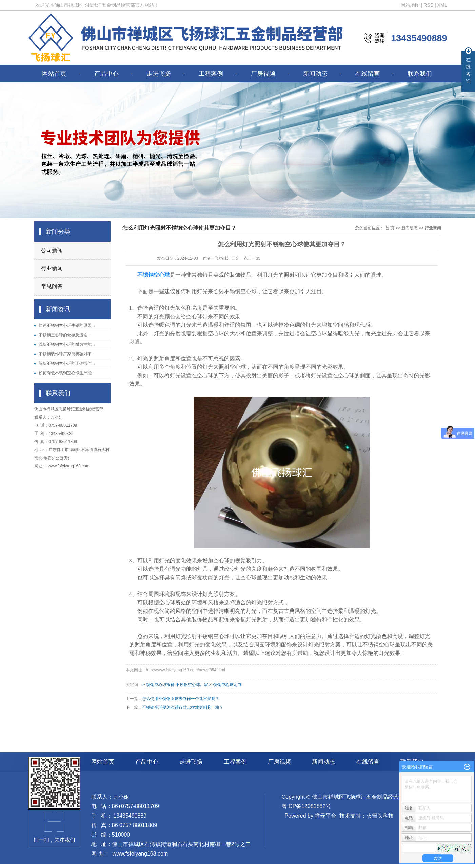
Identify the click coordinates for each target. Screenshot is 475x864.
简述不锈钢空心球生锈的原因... (67, 325)
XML (442, 5)
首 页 (389, 228)
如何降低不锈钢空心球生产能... (67, 372)
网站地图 (410, 5)
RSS (428, 5)
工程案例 (211, 73)
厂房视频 (263, 73)
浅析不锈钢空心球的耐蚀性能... (67, 344)
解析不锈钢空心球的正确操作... (67, 363)
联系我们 (420, 73)
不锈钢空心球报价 (158, 684)
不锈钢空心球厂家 (192, 684)
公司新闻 (52, 250)
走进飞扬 (158, 73)
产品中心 (106, 73)
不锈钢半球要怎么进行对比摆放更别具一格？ (182, 707)
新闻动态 (315, 73)
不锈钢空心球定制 (225, 684)
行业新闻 (52, 268)
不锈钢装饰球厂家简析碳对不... (67, 353)
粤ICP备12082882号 (306, 806)
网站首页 (54, 73)
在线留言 (367, 73)
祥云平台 (325, 816)
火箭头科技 (380, 816)
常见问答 (52, 286)
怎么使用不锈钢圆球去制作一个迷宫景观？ (180, 698)
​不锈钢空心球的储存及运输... (65, 335)
